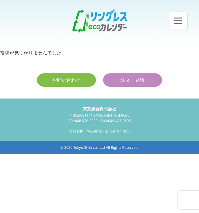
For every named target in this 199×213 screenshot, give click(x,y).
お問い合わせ (66, 80)
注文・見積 (132, 80)
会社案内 (76, 131)
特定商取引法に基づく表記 (108, 131)
